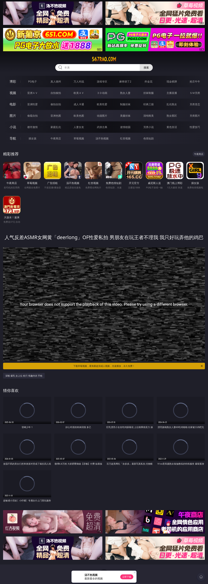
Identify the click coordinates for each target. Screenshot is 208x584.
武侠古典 (102, 127)
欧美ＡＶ (79, 93)
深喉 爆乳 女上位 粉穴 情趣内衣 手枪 (23, 375)
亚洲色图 (56, 115)
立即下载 (126, 576)
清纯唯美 (148, 115)
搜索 (146, 67)
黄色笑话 (172, 127)
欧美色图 (79, 115)
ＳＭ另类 (195, 93)
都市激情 (32, 127)
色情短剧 (148, 138)
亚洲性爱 (32, 104)
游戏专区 (102, 81)
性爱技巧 (195, 127)
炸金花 (148, 81)
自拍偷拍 (56, 93)
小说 (13, 127)
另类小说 (148, 127)
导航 (13, 138)
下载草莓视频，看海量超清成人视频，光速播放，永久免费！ (138, 366)
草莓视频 (79, 138)
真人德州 (56, 81)
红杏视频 (125, 138)
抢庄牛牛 (195, 81)
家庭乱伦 (56, 127)
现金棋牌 (172, 81)
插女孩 (32, 138)
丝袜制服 (148, 93)
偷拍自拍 (56, 104)
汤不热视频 (102, 138)
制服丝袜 (125, 104)
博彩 (13, 81)
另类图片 (195, 115)
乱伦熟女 (172, 104)
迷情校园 (125, 127)
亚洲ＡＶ (32, 93)
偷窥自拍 (32, 115)
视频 (13, 93)
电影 (13, 104)
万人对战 (79, 81)
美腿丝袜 (125, 115)
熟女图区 (172, 115)
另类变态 (195, 104)
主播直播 (172, 93)
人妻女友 (79, 127)
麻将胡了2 (125, 81)
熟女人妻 (125, 93)
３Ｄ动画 (102, 93)
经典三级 (148, 104)
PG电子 (32, 81)
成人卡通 (79, 104)
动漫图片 (102, 115)
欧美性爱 (102, 104)
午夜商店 (56, 138)
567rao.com (104, 59)
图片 (13, 115)
